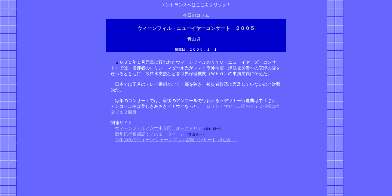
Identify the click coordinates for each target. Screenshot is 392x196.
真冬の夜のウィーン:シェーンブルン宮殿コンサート (165, 139)
